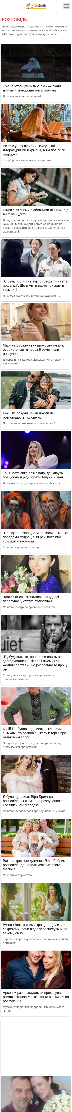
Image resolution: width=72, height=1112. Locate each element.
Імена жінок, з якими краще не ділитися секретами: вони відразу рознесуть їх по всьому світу (35, 929)
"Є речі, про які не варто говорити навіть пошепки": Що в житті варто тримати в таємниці (35, 285)
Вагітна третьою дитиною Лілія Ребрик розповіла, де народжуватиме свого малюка (34, 865)
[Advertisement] (36, 1045)
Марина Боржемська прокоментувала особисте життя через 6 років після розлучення (33, 349)
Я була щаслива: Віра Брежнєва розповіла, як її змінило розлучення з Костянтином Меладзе (32, 801)
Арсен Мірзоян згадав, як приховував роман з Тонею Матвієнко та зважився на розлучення (36, 997)
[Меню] (66, 6)
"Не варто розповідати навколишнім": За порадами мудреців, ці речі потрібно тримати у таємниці (35, 537)
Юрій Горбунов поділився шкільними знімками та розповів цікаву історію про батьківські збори (34, 733)
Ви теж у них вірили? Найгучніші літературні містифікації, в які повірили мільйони (34, 150)
